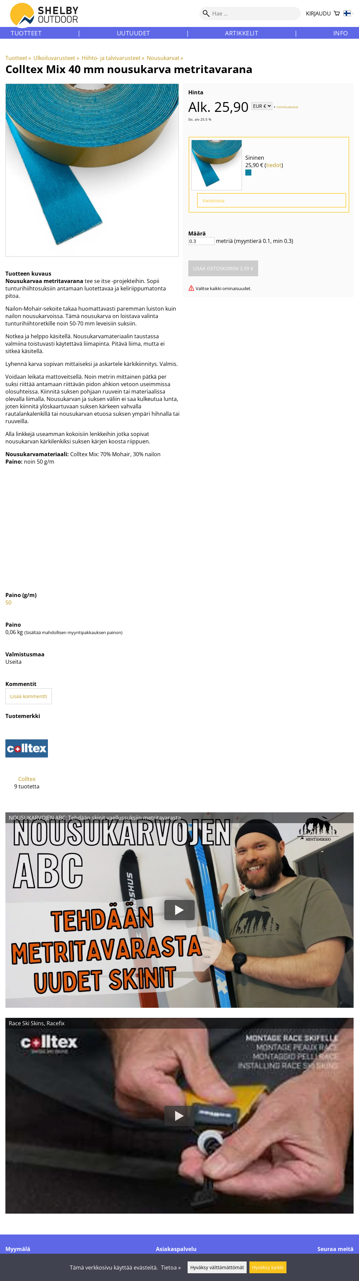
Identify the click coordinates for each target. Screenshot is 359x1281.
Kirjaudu (318, 13)
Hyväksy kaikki (268, 1267)
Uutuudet (133, 33)
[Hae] (250, 13)
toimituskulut (287, 106)
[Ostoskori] (337, 14)
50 (8, 602)
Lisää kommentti (28, 696)
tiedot (273, 165)
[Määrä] (201, 241)
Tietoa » (171, 1267)
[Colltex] (26, 763)
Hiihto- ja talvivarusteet (113, 58)
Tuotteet (26, 33)
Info (340, 33)
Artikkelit (241, 33)
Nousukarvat (165, 58)
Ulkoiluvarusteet (56, 58)
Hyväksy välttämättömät (217, 1267)
